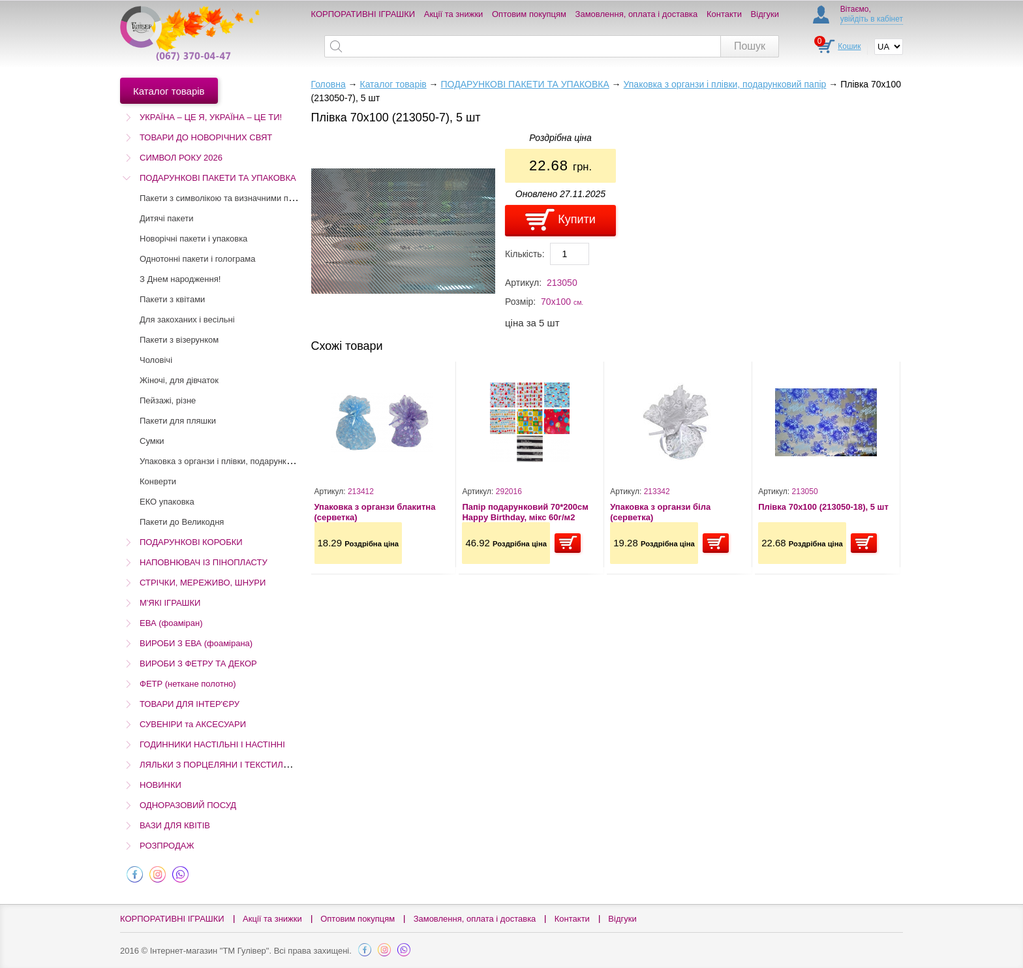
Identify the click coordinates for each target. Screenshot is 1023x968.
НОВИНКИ (160, 785)
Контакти (724, 14)
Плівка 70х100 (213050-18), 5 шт (823, 507)
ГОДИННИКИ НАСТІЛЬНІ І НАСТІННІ (212, 744)
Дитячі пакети (166, 218)
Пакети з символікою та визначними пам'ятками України (250, 198)
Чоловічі (156, 360)
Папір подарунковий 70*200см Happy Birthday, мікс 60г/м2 (525, 512)
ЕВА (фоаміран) (171, 623)
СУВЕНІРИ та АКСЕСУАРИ (193, 724)
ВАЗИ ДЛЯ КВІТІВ (175, 825)
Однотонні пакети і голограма (197, 259)
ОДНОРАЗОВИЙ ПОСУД (188, 805)
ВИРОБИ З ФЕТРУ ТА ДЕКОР (198, 663)
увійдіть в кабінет (871, 18)
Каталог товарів (392, 84)
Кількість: (525, 253)
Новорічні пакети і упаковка (193, 238)
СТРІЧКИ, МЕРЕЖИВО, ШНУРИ (203, 582)
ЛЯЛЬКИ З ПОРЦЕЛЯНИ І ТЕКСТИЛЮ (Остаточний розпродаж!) (266, 765)
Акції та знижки (453, 14)
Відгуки (765, 14)
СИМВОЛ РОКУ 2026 (181, 158)
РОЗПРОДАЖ (167, 846)
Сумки (152, 441)
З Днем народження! (180, 279)
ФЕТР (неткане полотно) (188, 684)
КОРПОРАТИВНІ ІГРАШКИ (363, 14)
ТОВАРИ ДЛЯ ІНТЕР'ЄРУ (189, 704)
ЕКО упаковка (167, 502)
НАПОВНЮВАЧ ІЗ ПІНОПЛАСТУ (203, 562)
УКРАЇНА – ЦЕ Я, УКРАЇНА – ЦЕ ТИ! (211, 117)
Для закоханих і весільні (187, 319)
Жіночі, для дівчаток (179, 380)
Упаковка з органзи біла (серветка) (660, 512)
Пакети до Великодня (182, 522)
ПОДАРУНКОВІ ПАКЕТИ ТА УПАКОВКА (218, 178)
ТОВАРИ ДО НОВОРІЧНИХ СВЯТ (206, 137)
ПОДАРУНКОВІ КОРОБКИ (191, 542)
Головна (328, 84)
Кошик (849, 46)
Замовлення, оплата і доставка (636, 14)
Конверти (158, 481)
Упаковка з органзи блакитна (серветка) (375, 512)
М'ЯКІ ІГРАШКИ (170, 603)
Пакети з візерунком (179, 340)
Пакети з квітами (172, 299)
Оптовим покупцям (529, 14)
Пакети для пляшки (178, 421)
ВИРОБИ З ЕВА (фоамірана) (196, 643)
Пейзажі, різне (168, 400)
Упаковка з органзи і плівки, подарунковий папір (234, 461)
